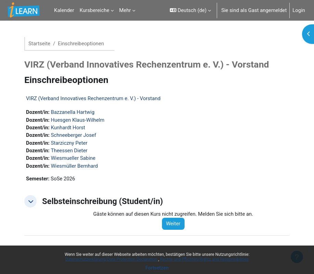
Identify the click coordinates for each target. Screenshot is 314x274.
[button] (190, 10)
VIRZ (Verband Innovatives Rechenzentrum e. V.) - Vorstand (93, 98)
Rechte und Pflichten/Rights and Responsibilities (204, 259)
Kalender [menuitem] (64, 10)
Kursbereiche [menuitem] (95, 10)
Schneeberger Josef (73, 135)
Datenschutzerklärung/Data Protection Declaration (111, 259)
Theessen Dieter (69, 150)
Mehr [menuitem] (125, 10)
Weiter (173, 224)
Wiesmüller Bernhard (74, 166)
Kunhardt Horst (68, 127)
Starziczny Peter (69, 143)
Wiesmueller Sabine (73, 158)
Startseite (39, 43)
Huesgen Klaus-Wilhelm (77, 120)
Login (298, 10)
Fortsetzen (157, 268)
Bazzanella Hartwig (72, 112)
